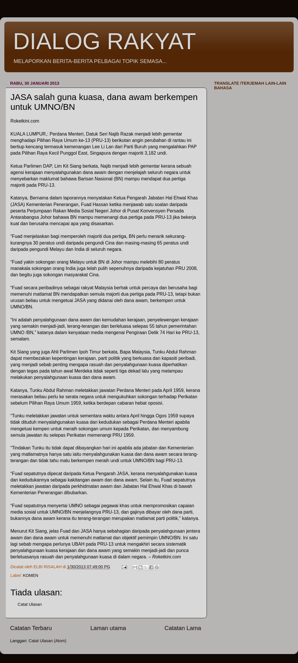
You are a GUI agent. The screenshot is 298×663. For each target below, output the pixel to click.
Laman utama (108, 628)
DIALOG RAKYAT (104, 41)
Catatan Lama (182, 628)
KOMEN (30, 575)
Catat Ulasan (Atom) (47, 640)
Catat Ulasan (30, 604)
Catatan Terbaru (31, 628)
